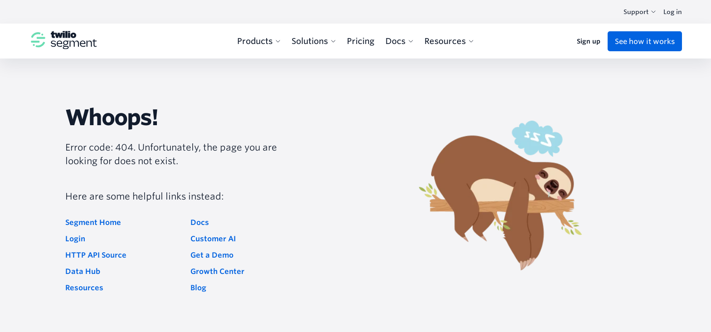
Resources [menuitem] (449, 41)
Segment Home (93, 222)
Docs (199, 222)
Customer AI (213, 238)
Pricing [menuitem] (361, 41)
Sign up (588, 41)
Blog (198, 287)
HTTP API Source (96, 254)
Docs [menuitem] (399, 41)
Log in (672, 12)
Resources (84, 287)
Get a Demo (212, 254)
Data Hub (82, 271)
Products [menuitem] (259, 41)
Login (75, 238)
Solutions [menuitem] (314, 41)
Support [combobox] (639, 12)
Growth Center (217, 271)
